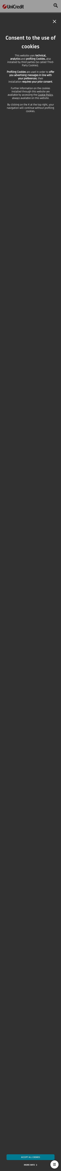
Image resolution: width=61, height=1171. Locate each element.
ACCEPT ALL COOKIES (30, 1157)
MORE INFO (29, 1165)
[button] (54, 1164)
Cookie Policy (45, 94)
